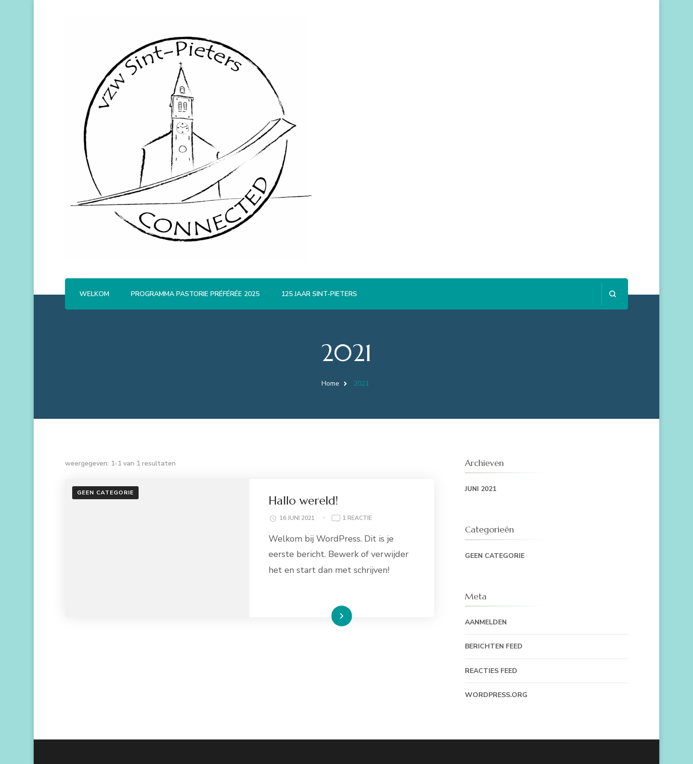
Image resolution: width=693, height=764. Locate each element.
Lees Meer (326, 616)
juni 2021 (480, 488)
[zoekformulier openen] (612, 294)
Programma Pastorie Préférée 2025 (195, 293)
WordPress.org (496, 694)
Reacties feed (491, 670)
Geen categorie (105, 492)
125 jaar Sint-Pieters (319, 293)
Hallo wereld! (303, 500)
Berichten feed (494, 646)
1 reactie (357, 518)
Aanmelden (486, 622)
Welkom (94, 293)
